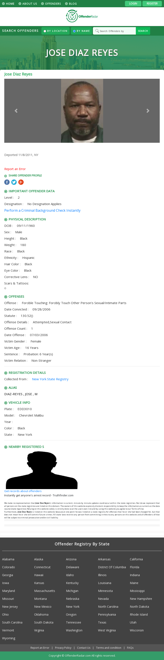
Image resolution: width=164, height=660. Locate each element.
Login (133, 3)
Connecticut (42, 567)
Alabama (8, 559)
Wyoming (8, 638)
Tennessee (73, 622)
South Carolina (12, 622)
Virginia (39, 630)
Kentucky (72, 583)
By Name (81, 30)
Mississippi (137, 591)
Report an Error (15, 169)
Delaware (72, 567)
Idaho (70, 575)
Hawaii (38, 575)
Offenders (53, 4)
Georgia (7, 575)
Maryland (8, 591)
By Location (55, 30)
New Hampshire (141, 599)
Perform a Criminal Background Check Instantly (42, 210)
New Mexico (42, 607)
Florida (134, 567)
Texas (102, 622)
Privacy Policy (63, 648)
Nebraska (72, 599)
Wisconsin (137, 630)
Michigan (72, 591)
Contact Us (83, 648)
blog (73, 4)
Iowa (5, 583)
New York (72, 607)
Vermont (8, 630)
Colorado (8, 567)
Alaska (38, 559)
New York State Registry (50, 379)
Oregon (71, 614)
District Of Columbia (112, 567)
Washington (74, 630)
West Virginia (107, 630)
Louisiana (104, 583)
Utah (133, 622)
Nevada (103, 599)
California (136, 559)
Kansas (39, 583)
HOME (10, 4)
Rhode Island (139, 614)
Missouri (8, 599)
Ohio (5, 614)
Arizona (71, 559)
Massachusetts (44, 591)
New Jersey (10, 607)
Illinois (102, 575)
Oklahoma (41, 614)
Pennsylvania (107, 614)
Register (152, 3)
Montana (40, 599)
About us (29, 4)
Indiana (135, 575)
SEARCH (143, 30)
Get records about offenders (23, 491)
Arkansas (104, 559)
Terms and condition (108, 648)
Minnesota (105, 591)
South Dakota (43, 622)
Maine (134, 583)
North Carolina (108, 607)
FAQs (130, 648)
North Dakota (139, 607)
